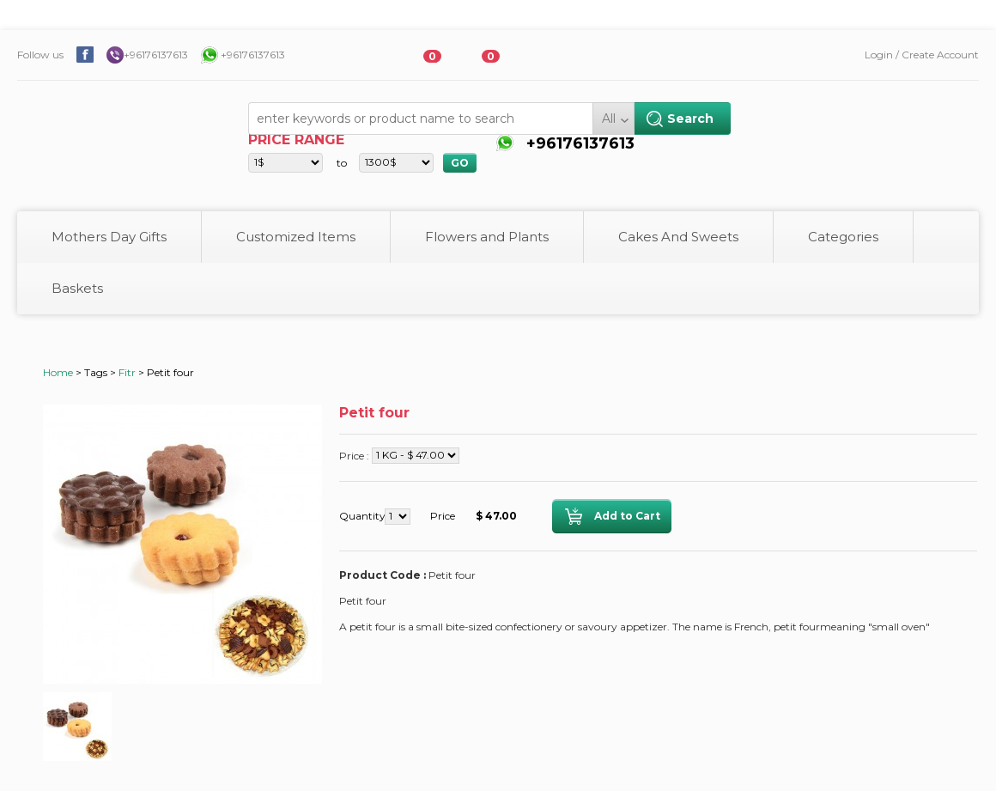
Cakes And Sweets (678, 236)
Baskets (77, 288)
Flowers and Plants (487, 236)
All (609, 118)
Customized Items (295, 236)
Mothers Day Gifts (109, 236)
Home (58, 372)
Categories (843, 236)
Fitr (127, 372)
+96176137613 (156, 54)
